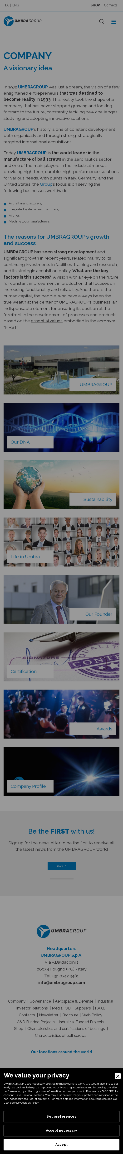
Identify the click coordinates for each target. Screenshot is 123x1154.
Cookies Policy (29, 1102)
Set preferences (61, 1116)
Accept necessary (61, 1130)
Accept (61, 1144)
